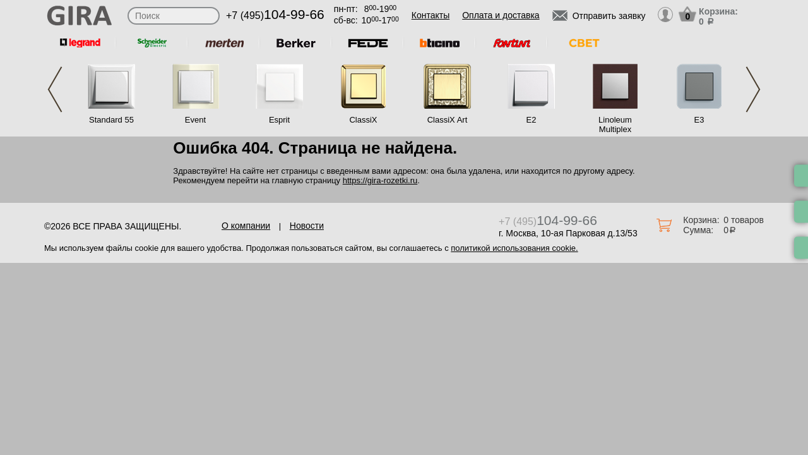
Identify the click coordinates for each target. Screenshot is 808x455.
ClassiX (363, 119)
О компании (246, 226)
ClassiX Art (447, 119)
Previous (54, 89)
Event (195, 119)
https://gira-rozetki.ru (380, 180)
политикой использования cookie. (514, 248)
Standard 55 (111, 119)
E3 (699, 119)
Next (753, 89)
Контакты (430, 15)
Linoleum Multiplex (615, 124)
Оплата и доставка (500, 15)
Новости (307, 226)
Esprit (279, 119)
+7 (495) (275, 15)
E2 (531, 119)
